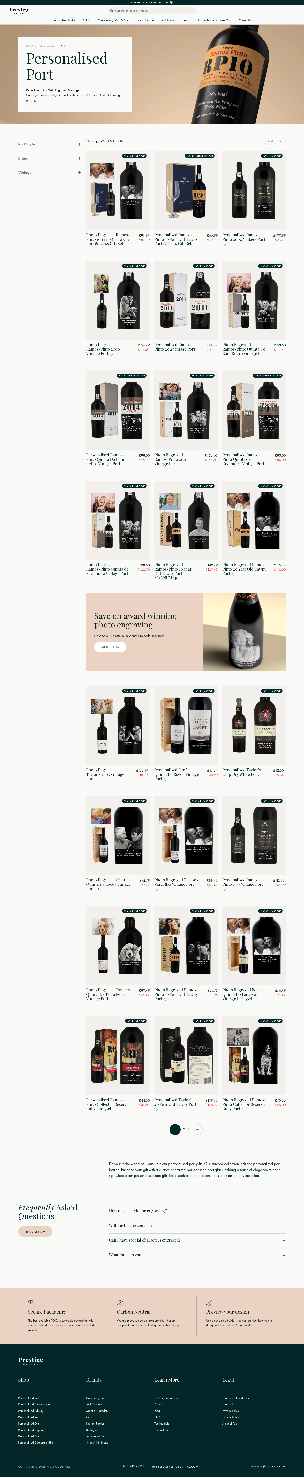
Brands (186, 20)
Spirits (86, 20)
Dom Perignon (95, 1400)
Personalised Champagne (34, 1406)
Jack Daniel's (94, 1406)
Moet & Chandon (97, 1412)
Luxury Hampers (145, 20)
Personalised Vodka (30, 1419)
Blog (157, 1412)
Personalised (48, 46)
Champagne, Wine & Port (113, 20)
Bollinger (91, 1431)
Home (29, 46)
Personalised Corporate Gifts (214, 20)
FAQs (157, 1419)
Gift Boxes (168, 20)
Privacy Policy (230, 1412)
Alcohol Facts (230, 1425)
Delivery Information (166, 1400)
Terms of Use (230, 1406)
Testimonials (161, 1425)
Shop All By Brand (97, 1444)
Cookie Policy (230, 1419)
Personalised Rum (29, 1438)
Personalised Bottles (64, 20)
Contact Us (245, 20)
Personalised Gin (28, 1425)
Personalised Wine (29, 1400)
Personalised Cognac (31, 1431)
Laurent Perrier (95, 1425)
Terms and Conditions (235, 1400)
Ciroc (89, 1419)
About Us (160, 1406)
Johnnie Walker (95, 1438)
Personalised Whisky (30, 1412)
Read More (34, 101)
